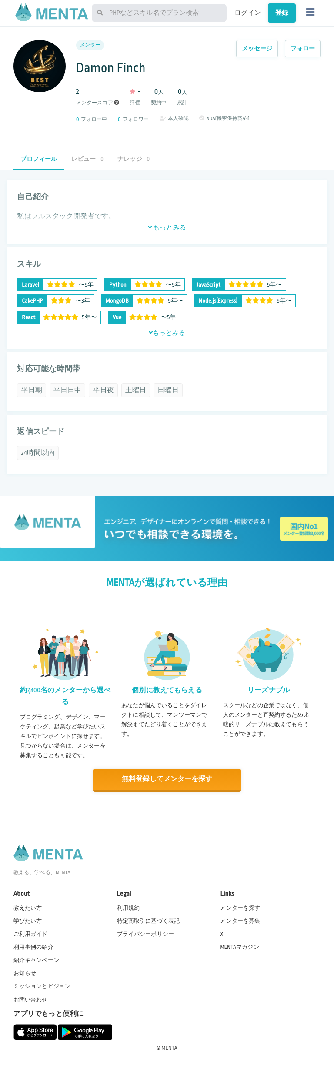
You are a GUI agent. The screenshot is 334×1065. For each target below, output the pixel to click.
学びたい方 (27, 920)
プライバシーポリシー (145, 933)
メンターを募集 (240, 920)
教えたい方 (27, 907)
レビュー (87, 159)
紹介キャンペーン (36, 960)
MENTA (169, 1047)
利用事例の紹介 (33, 947)
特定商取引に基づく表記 (148, 920)
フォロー (303, 48)
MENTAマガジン (239, 947)
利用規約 (128, 907)
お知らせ (25, 973)
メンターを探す (240, 907)
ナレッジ (133, 159)
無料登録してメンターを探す (167, 779)
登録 (281, 12)
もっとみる (167, 227)
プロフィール (38, 159)
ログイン (247, 12)
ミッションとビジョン (42, 986)
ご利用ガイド (30, 933)
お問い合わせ (30, 999)
